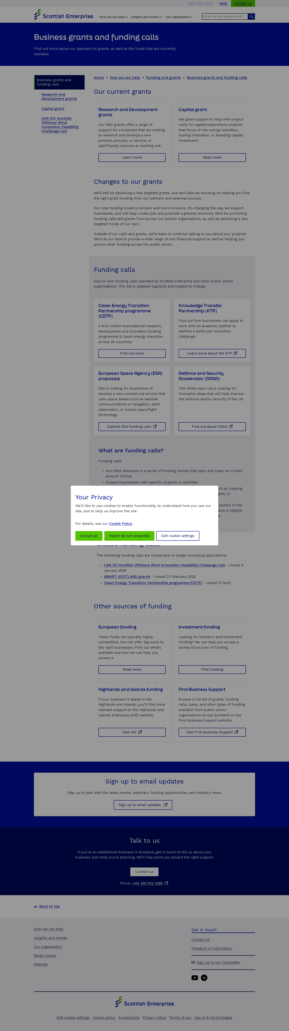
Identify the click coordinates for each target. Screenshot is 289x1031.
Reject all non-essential (129, 536)
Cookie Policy (120, 523)
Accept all (89, 536)
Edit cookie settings (177, 536)
